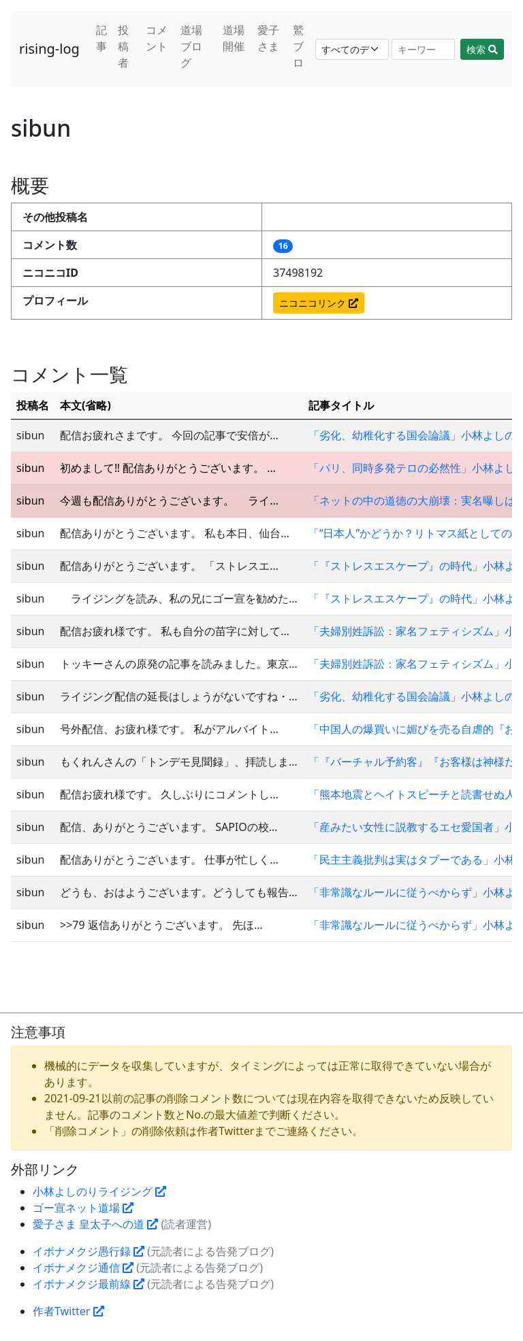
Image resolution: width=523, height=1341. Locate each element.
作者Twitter (68, 1311)
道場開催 (233, 38)
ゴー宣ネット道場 (83, 1207)
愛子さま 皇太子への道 (95, 1224)
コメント (157, 38)
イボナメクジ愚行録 (88, 1251)
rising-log (49, 48)
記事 (101, 38)
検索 (482, 49)
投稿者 (123, 46)
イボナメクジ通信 (83, 1267)
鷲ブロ (298, 46)
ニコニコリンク (318, 302)
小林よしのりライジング (99, 1191)
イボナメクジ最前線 (88, 1283)
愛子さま (268, 38)
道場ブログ (191, 46)
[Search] (424, 49)
